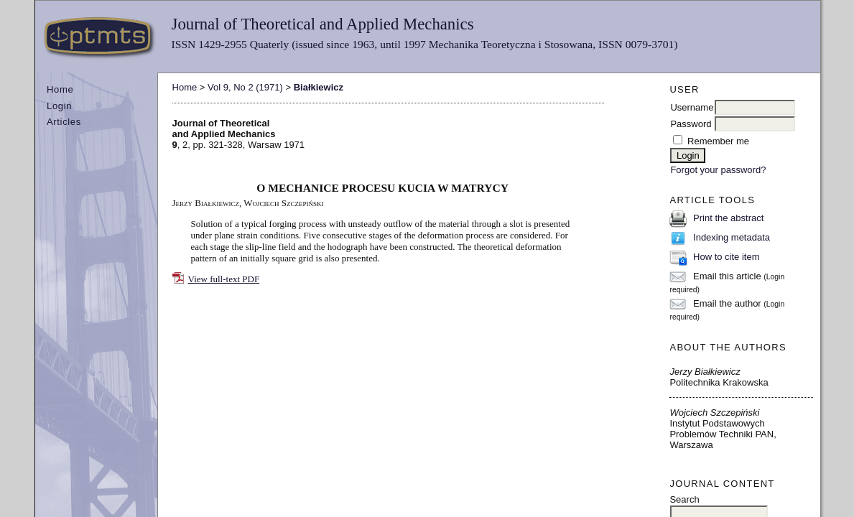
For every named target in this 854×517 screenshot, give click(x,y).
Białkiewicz (318, 87)
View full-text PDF (224, 279)
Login (59, 106)
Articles (64, 121)
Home (60, 89)
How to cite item (726, 256)
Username (691, 107)
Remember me (718, 141)
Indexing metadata (731, 237)
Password (690, 123)
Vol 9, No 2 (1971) (245, 87)
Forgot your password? (718, 169)
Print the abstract (728, 218)
